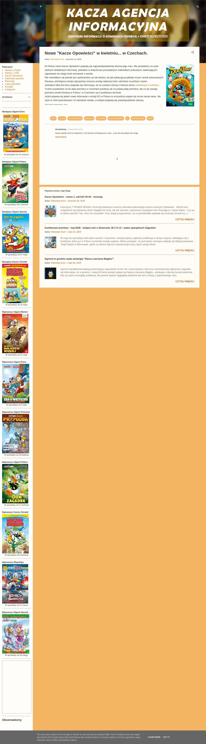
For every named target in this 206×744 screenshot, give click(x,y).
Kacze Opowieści (14, 75)
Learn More (154, 737)
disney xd (89, 118)
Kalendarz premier (14, 78)
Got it (166, 737)
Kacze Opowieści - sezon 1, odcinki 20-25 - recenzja (74, 197)
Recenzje (10, 81)
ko (127, 118)
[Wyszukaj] (197, 7)
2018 (53, 118)
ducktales (101, 118)
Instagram (10, 89)
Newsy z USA (12, 73)
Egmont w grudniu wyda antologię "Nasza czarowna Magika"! (79, 259)
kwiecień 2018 (138, 118)
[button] (192, 53)
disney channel (75, 118)
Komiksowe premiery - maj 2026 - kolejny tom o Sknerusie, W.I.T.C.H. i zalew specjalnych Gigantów (100, 228)
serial (150, 118)
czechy (62, 118)
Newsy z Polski (12, 70)
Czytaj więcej (184, 219)
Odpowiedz (60, 137)
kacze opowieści (116, 118)
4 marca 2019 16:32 (75, 129)
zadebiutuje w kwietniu (147, 85)
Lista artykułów (12, 84)
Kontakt (9, 86)
